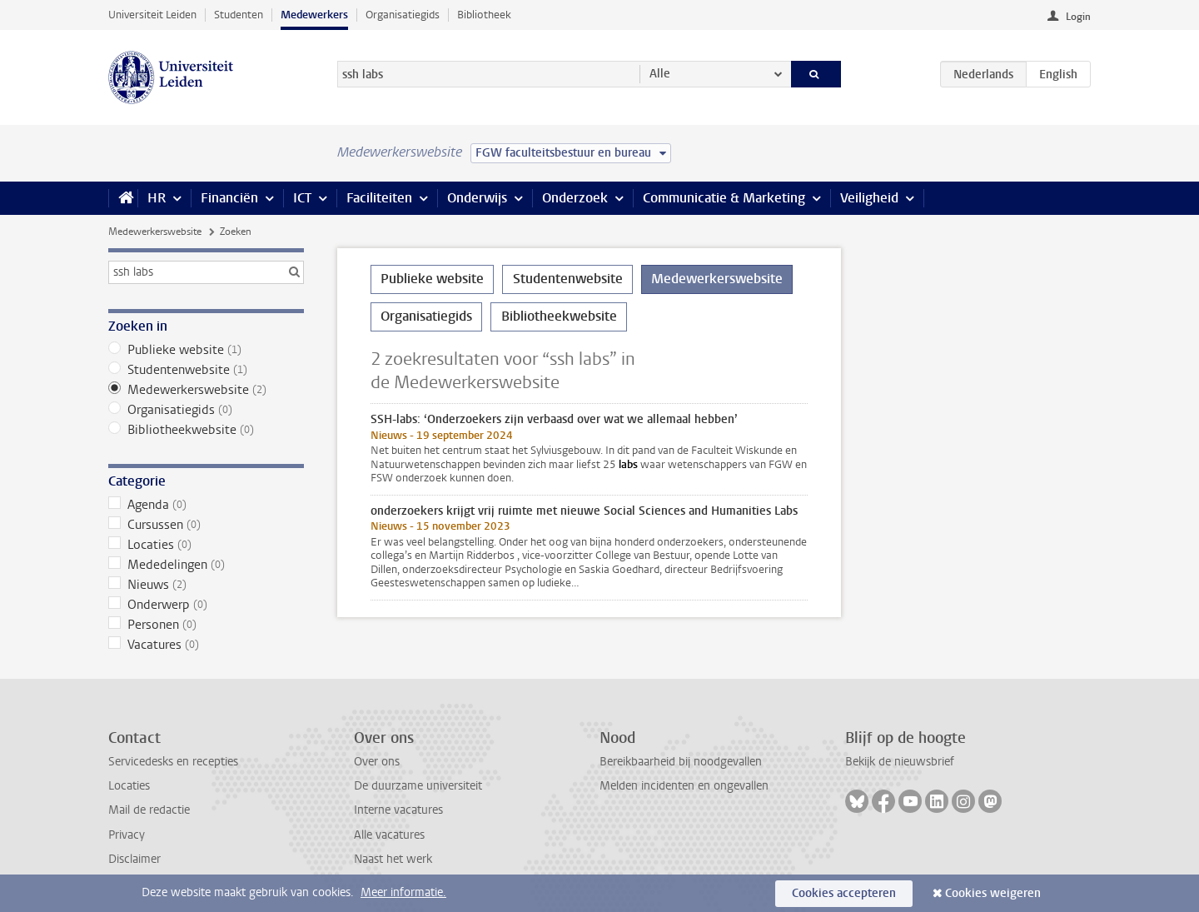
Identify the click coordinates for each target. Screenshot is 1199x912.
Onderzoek (575, 198)
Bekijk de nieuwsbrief (899, 762)
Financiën (229, 198)
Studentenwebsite (206, 370)
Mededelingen (206, 565)
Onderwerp (206, 605)
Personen (206, 624)
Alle (659, 74)
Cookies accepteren (844, 893)
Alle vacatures (389, 835)
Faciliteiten (379, 198)
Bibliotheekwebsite (206, 430)
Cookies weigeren (993, 893)
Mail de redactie (149, 810)
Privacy (126, 835)
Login (1078, 16)
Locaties (206, 545)
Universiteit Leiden (152, 14)
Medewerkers (314, 14)
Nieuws (206, 585)
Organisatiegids (403, 14)
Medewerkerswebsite (154, 231)
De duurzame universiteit (418, 786)
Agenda (206, 505)
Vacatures (206, 644)
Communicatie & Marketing (724, 198)
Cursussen (206, 525)
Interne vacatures (398, 810)
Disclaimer (134, 859)
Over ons (377, 762)
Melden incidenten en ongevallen (684, 786)
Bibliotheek (484, 14)
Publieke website (206, 350)
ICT (302, 198)
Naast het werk (393, 859)
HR (156, 198)
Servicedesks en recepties (173, 762)
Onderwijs (477, 198)
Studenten (238, 14)
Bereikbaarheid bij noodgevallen (681, 762)
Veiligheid (869, 198)
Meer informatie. (403, 892)
